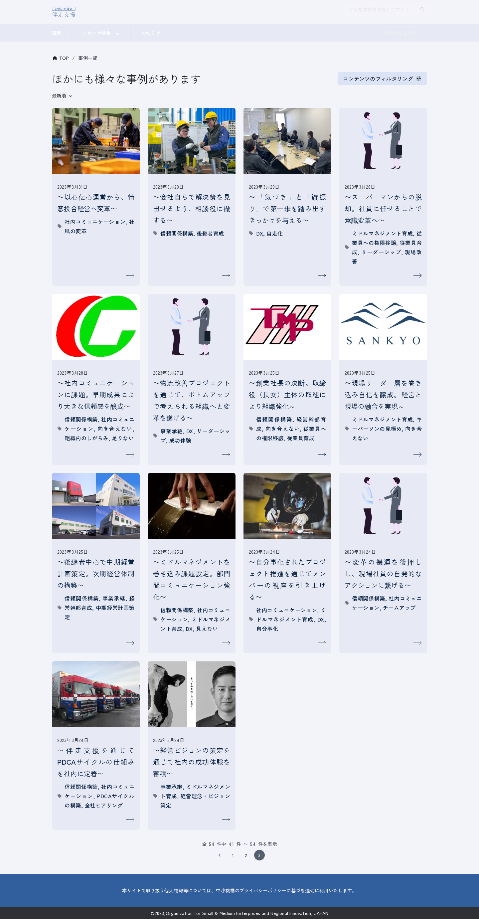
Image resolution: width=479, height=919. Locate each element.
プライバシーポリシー (263, 890)
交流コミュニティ (402, 32)
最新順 (59, 95)
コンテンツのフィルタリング (382, 79)
